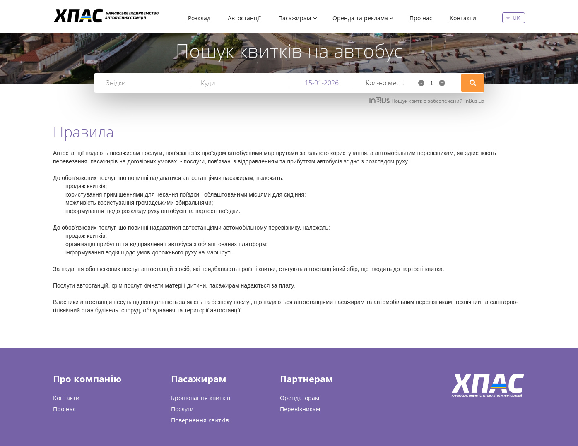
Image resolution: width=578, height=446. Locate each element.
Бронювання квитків (200, 398)
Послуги (182, 409)
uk (516, 18)
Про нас (420, 18)
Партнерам (306, 378)
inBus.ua (474, 100)
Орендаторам (299, 398)
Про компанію (87, 378)
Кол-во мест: (385, 82)
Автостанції (244, 18)
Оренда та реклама (360, 18)
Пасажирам (294, 18)
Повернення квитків (200, 420)
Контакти (463, 18)
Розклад (199, 18)
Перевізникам (300, 409)
